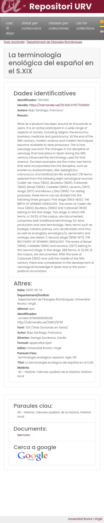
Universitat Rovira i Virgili (85, 519)
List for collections (85, 26)
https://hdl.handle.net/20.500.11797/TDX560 (59, 105)
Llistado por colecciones (59, 26)
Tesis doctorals (14, 42)
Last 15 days (10, 28)
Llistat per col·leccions (31, 26)
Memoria (23, 435)
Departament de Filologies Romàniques (54, 42)
